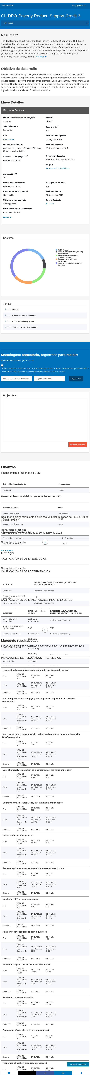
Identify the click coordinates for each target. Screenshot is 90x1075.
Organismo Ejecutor (55, 156)
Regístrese (76, 378)
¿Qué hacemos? (8, 5)
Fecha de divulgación (56, 135)
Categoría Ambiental (56, 182)
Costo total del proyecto (15, 156)
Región (49, 164)
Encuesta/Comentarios (78, 1064)
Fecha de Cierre (53, 191)
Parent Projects (53, 200)
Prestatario (52, 126)
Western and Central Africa (57, 168)
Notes (6, 217)
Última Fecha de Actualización (17, 208)
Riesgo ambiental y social (15, 191)
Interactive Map (77, 444)
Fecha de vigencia (54, 144)
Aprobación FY (10, 173)
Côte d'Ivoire (8, 139)
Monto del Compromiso (14, 182)
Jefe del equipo (10, 126)
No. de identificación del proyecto (19, 117)
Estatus (49, 117)
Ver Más (41, 56)
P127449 (50, 203)
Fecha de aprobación (13, 144)
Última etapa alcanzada (14, 200)
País (5, 135)
